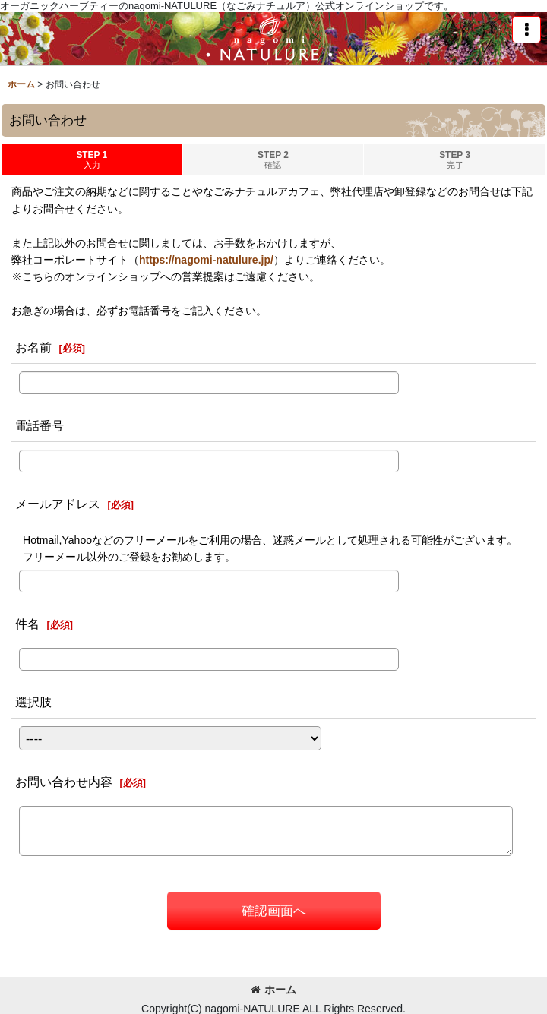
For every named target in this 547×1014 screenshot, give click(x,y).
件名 (27, 623)
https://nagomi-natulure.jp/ (206, 260)
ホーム (273, 990)
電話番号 (39, 425)
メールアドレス (57, 503)
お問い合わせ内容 (63, 781)
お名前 (33, 347)
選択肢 (33, 702)
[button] (526, 29)
